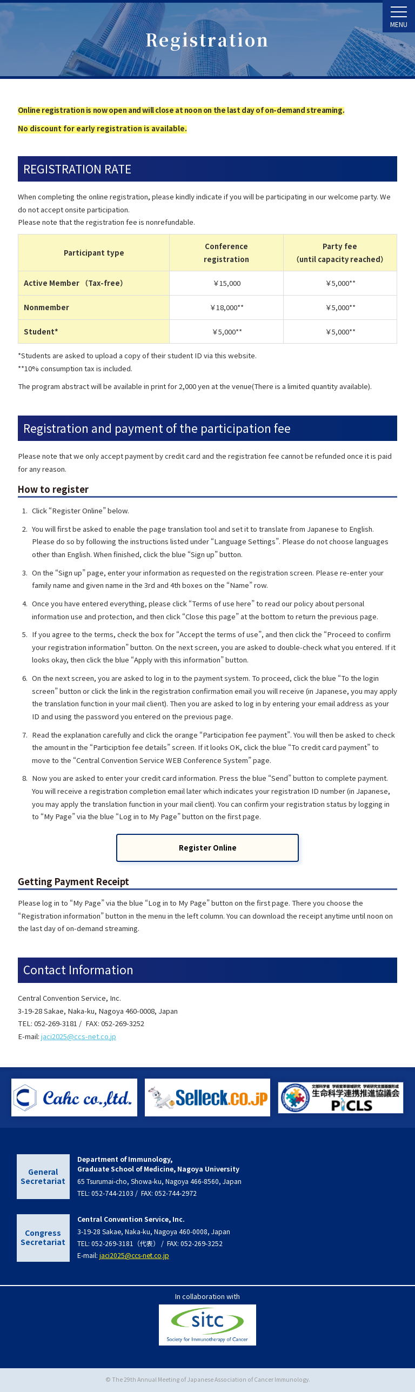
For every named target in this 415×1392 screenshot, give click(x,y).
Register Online (208, 847)
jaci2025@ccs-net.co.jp (78, 1036)
